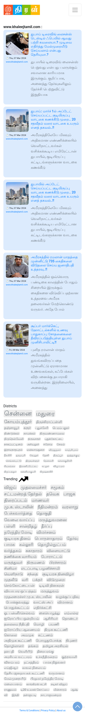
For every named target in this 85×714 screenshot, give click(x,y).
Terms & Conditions (29, 710)
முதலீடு (10, 580)
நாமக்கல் (29, 433)
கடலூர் (45, 466)
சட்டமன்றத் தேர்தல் (23, 494)
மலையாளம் (13, 684)
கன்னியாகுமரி (28, 471)
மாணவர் (40, 500)
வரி (25, 580)
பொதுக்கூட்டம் (16, 607)
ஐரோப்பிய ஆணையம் (22, 630)
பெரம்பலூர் (61, 428)
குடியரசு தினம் (17, 538)
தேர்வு (72, 538)
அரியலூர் (33, 444)
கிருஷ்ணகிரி (46, 471)
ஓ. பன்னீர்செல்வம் (19, 613)
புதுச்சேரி (41, 428)
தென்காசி (48, 460)
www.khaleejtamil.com (17, 61)
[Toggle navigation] (75, 10)
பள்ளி (9, 526)
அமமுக (27, 635)
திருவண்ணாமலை (52, 433)
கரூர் (27, 428)
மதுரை (45, 413)
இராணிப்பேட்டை (28, 466)
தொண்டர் (70, 619)
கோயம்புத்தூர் (18, 421)
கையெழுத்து (49, 613)
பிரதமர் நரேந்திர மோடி (46, 678)
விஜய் (10, 487)
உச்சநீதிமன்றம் (46, 657)
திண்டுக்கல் (11, 433)
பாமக (9, 544)
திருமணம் (36, 562)
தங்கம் (33, 646)
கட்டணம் (45, 635)
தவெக (52, 494)
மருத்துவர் (13, 562)
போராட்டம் (51, 556)
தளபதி (9, 652)
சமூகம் (57, 487)
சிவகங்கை (9, 466)
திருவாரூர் (34, 439)
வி (5, 695)
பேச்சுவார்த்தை (18, 513)
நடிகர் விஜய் (59, 684)
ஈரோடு (47, 444)
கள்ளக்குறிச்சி (65, 460)
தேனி (46, 455)
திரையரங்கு (45, 651)
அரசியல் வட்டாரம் (18, 657)
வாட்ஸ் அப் (43, 602)
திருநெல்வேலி (14, 439)
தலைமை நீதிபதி (16, 624)
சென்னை (18, 413)
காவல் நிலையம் (34, 668)
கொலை (10, 635)
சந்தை (32, 574)
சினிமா (10, 568)
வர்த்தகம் (12, 550)
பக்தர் (37, 580)
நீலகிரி (8, 455)
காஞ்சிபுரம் (71, 449)
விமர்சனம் (46, 532)
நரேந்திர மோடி (18, 532)
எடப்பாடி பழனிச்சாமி (40, 568)
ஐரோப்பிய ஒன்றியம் (21, 619)
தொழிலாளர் (14, 646)
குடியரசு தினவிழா (58, 574)
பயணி (54, 624)
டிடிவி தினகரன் (51, 585)
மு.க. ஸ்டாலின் (18, 506)
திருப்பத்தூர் (10, 471)
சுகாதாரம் (34, 550)
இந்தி (15, 695)
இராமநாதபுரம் (13, 449)
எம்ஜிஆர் (11, 668)
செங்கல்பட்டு (13, 460)
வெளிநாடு (13, 574)
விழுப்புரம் (58, 466)
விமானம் (65, 602)
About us (61, 710)
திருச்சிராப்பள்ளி (49, 422)
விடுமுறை (56, 580)
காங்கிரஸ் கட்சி (36, 684)
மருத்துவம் (50, 591)
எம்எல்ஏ (71, 613)
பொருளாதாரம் (48, 538)
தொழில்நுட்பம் (52, 544)
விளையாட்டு (58, 550)
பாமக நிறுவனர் (54, 662)
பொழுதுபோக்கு (48, 641)
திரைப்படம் (15, 500)
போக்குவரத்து (17, 602)
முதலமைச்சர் (33, 487)
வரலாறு (70, 506)
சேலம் (61, 444)
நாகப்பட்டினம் (13, 444)
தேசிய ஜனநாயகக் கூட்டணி (24, 673)
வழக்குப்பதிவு (67, 597)
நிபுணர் (71, 641)
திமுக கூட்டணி (56, 630)
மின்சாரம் (59, 689)
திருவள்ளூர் (32, 460)
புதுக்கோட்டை (54, 439)
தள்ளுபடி (29, 695)
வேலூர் (34, 455)
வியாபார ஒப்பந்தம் (20, 591)
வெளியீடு (25, 652)
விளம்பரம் (11, 662)
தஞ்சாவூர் (11, 428)
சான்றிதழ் (28, 526)
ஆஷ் (74, 689)
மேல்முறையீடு (15, 678)
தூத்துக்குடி (73, 455)
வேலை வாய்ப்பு (19, 519)
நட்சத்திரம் (31, 662)
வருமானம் (56, 673)
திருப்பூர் (58, 455)
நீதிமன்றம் (48, 506)
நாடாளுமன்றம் (51, 695)
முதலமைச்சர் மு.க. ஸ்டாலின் (28, 597)
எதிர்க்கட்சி (42, 607)
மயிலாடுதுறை (35, 449)
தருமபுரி (20, 455)
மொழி (39, 624)
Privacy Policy (48, 710)
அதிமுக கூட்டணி (18, 641)
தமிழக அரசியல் (55, 646)
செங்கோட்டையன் (19, 585)
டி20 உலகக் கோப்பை (35, 689)
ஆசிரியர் (51, 619)
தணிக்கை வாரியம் (20, 556)
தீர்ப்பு (46, 526)
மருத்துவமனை (53, 519)
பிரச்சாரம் (57, 562)
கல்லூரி (26, 544)
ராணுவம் (10, 689)
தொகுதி (43, 513)
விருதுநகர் (55, 449)
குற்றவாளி (69, 657)
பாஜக (69, 494)
